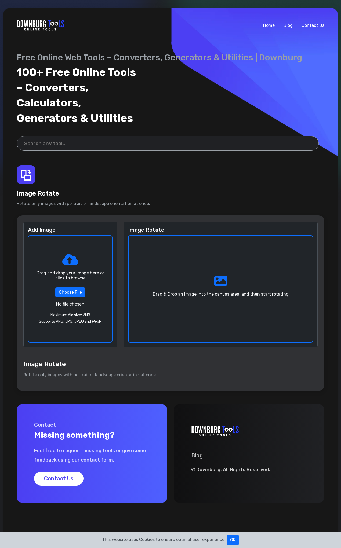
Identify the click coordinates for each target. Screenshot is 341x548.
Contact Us (313, 25)
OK (232, 539)
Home (269, 25)
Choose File (70, 292)
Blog (288, 25)
